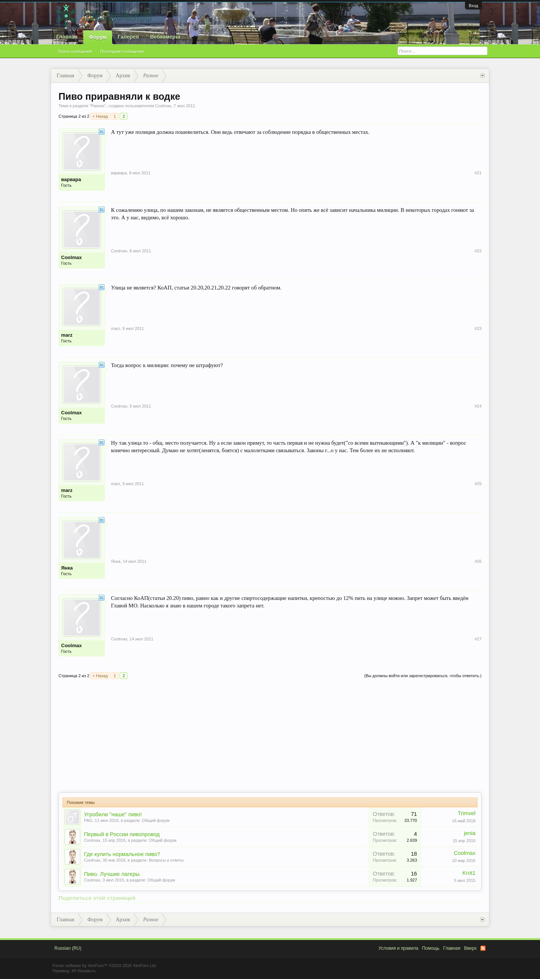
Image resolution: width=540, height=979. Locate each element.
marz (66, 335)
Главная (67, 37)
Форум (97, 37)
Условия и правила (398, 948)
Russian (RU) (67, 948)
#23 (478, 328)
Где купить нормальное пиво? (122, 854)
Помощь (430, 948)
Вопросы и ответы (166, 860)
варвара (71, 179)
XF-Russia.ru (83, 971)
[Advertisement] (270, 736)
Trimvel (467, 813)
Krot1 (469, 873)
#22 (478, 251)
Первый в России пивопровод (122, 834)
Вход (473, 5)
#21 (478, 173)
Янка (67, 568)
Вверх (470, 948)
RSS (483, 948)
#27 (478, 639)
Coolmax (163, 105)
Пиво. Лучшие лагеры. (112, 874)
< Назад (100, 116)
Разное (97, 105)
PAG (88, 820)
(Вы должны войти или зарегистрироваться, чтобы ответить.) (423, 675)
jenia (470, 833)
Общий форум (156, 820)
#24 (478, 406)
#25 (478, 483)
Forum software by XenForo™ (104, 965)
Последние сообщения (122, 51)
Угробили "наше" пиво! (113, 814)
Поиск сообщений (75, 51)
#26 (478, 561)
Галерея (128, 37)
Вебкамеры (165, 37)
